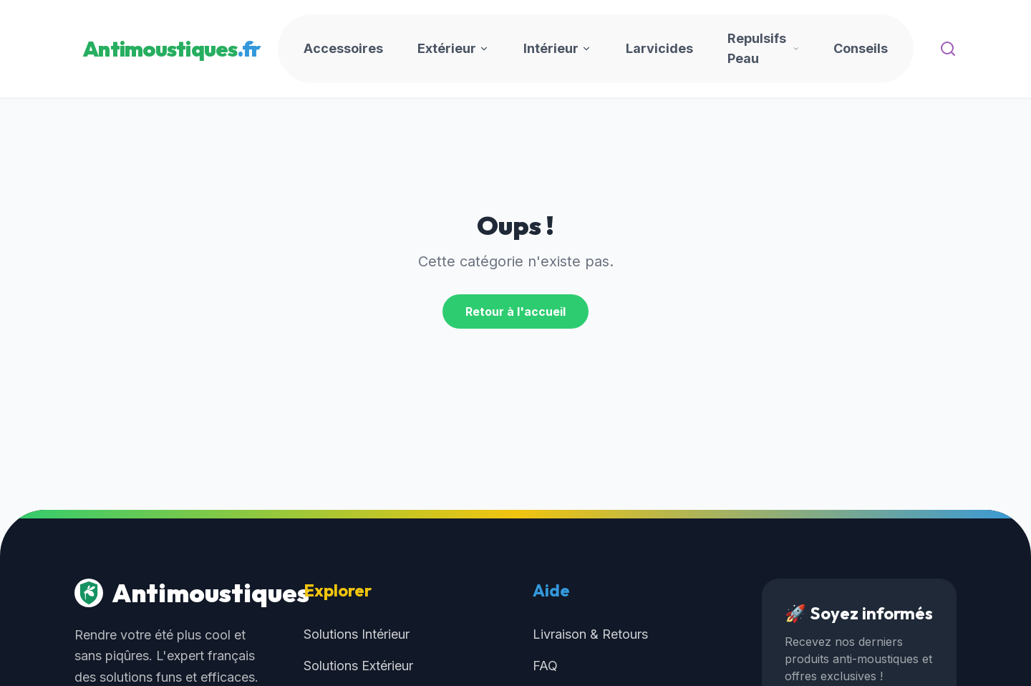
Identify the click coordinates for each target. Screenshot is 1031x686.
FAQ (545, 665)
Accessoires (343, 48)
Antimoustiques (171, 593)
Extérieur (453, 48)
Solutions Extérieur (358, 665)
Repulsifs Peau (763, 48)
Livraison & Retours (590, 634)
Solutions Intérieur (357, 634)
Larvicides (659, 48)
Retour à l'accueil (515, 311)
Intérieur (557, 48)
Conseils (860, 48)
